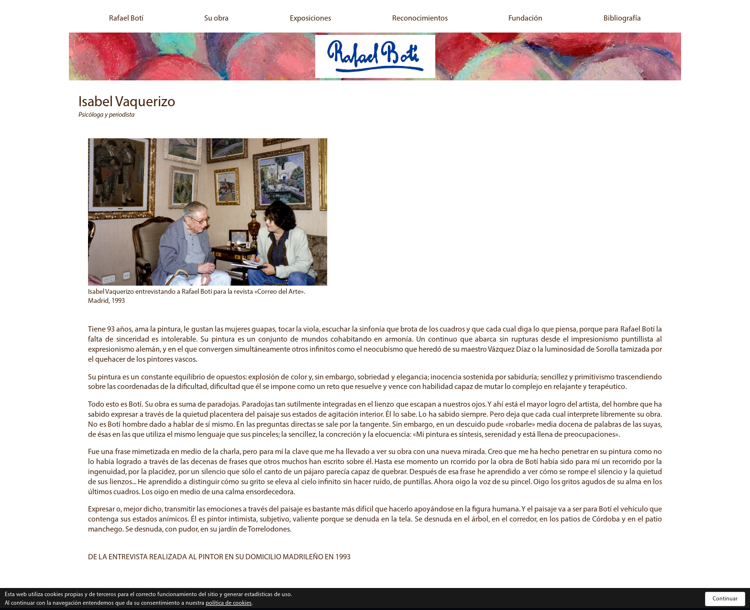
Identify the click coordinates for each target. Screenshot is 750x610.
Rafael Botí (126, 18)
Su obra (216, 18)
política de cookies (229, 603)
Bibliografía (622, 18)
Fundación (525, 18)
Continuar (725, 599)
